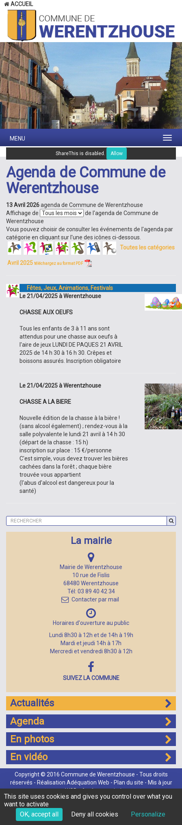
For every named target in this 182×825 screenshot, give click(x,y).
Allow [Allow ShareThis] (116, 153)
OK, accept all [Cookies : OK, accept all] (39, 814)
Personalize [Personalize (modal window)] (148, 814)
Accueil (18, 4)
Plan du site (128, 782)
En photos (91, 739)
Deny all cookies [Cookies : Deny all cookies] (94, 814)
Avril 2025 (49, 263)
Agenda (91, 721)
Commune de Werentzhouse (98, 774)
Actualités (91, 703)
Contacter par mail (90, 599)
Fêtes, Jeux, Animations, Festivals (66, 288)
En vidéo (91, 757)
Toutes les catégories (147, 247)
